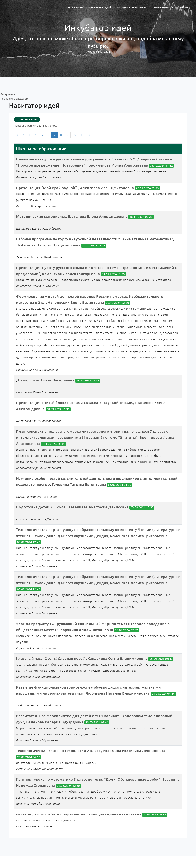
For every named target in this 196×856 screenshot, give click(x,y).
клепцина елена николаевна (114, 814)
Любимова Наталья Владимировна (48, 245)
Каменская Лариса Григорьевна (71, 274)
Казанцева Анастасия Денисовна (98, 507)
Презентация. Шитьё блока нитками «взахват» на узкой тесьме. (74, 403)
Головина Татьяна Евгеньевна (79, 484)
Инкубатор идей (99, 7)
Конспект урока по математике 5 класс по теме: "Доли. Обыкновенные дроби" (88, 779)
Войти (183, 7)
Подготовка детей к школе (41, 507)
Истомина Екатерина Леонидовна (134, 751)
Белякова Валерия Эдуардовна (55, 722)
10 (74, 135)
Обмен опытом (163, 7)
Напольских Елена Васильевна (76, 302)
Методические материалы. (41, 216)
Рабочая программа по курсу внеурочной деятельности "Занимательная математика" (94, 239)
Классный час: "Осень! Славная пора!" (51, 658)
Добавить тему (27, 119)
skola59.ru (75, 7)
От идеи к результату (132, 7)
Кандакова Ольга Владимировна (118, 658)
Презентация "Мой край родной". (47, 188)
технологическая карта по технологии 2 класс (58, 751)
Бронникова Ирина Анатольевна (118, 165)
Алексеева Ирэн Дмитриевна (107, 188)
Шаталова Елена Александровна (97, 216)
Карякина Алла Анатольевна (86, 630)
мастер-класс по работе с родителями (51, 814)
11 (82, 135)
